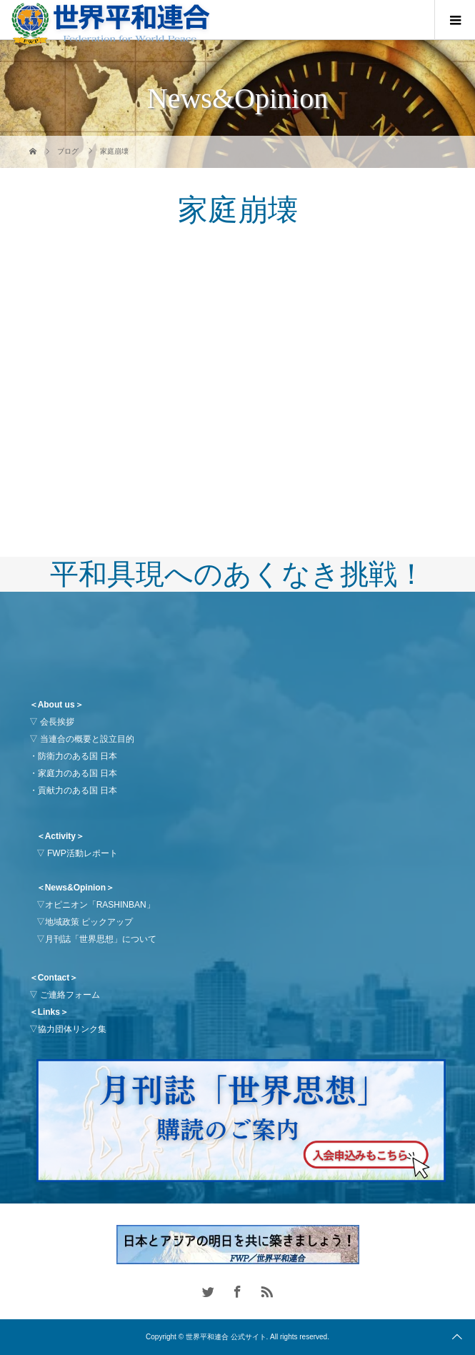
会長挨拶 (57, 722)
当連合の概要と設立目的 (87, 739)
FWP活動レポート (82, 853)
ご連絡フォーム (70, 995)
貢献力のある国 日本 (77, 790)
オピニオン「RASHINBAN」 (100, 905)
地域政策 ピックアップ (89, 922)
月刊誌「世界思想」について (100, 939)
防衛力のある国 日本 (77, 756)
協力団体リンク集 (72, 1029)
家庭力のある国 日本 (77, 773)
